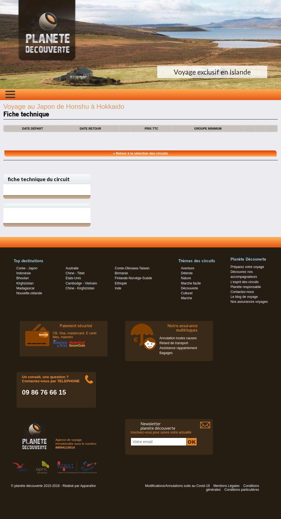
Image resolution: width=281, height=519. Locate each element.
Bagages (166, 353)
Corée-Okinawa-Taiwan (132, 268)
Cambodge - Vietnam (81, 283)
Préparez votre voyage (247, 267)
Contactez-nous (242, 292)
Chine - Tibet (75, 273)
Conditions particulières (241, 490)
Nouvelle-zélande (29, 293)
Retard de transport (173, 343)
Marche (186, 298)
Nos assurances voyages (249, 302)
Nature (186, 278)
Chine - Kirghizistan (80, 288)
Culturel (186, 293)
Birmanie (121, 273)
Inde (118, 288)
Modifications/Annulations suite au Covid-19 (177, 486)
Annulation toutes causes (178, 338)
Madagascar (25, 288)
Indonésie (23, 273)
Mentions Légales (226, 486)
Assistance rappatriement (178, 348)
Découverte (189, 288)
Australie (72, 268)
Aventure (187, 268)
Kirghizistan (24, 283)
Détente (187, 273)
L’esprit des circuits (245, 282)
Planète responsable (246, 287)
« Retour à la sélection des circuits (140, 153)
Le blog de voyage (244, 297)
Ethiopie (121, 283)
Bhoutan (22, 278)
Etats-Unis (73, 278)
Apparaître (88, 486)
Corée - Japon (26, 268)
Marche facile (191, 283)
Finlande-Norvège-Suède (133, 278)
